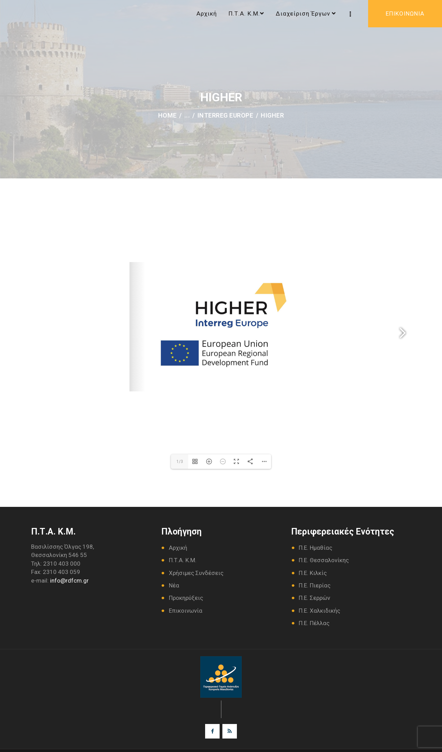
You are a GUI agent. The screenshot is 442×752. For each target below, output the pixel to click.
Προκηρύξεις (186, 597)
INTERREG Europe (225, 115)
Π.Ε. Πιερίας (314, 585)
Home (167, 115)
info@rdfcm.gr (69, 580)
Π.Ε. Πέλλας (314, 623)
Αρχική (178, 547)
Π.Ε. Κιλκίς (313, 572)
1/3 (179, 461)
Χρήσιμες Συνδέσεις (196, 572)
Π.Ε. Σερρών (314, 597)
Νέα (174, 585)
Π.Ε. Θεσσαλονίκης (324, 560)
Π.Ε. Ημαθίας (315, 547)
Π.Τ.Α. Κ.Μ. (182, 560)
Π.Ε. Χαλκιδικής (319, 610)
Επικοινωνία (185, 610)
